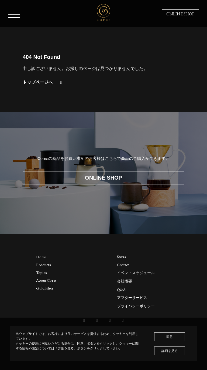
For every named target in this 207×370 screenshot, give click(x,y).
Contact (123, 264)
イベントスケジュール (136, 272)
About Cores (46, 280)
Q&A (121, 289)
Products (43, 264)
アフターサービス (132, 297)
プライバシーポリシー (136, 306)
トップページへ (43, 82)
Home (41, 256)
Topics (41, 272)
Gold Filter (44, 288)
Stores (121, 256)
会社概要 (124, 281)
